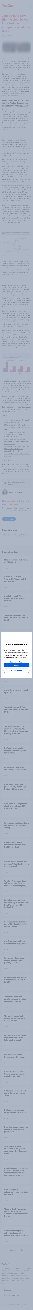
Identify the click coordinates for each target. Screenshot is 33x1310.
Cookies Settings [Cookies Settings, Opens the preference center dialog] (16, 662)
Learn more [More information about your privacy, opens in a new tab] (22, 657)
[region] (16, 655)
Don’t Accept (16, 671)
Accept (16, 665)
